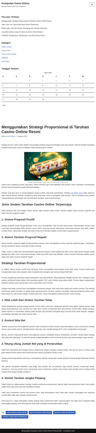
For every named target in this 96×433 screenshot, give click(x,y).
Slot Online (6, 61)
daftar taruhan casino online (40, 412)
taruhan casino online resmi (64, 412)
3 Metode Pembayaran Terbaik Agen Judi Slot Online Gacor (23, 35)
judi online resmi (77, 193)
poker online (6, 50)
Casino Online (7, 47)
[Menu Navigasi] (92, 4)
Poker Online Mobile (9, 54)
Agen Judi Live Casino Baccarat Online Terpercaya (20, 24)
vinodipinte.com (69, 431)
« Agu (4, 105)
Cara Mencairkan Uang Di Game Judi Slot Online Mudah (22, 32)
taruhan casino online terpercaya (15, 417)
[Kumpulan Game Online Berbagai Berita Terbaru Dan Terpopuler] (15, 4)
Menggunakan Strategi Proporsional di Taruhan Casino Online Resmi (27, 21)
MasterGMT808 (10, 136)
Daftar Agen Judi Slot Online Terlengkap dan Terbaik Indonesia (24, 28)
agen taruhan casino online (17, 412)
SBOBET (5, 58)
